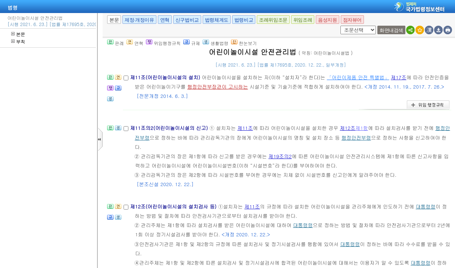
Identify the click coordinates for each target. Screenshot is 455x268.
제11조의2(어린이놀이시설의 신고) (169, 127)
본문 (18, 34)
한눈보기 (244, 43)
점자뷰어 (352, 20)
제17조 (398, 77)
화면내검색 (391, 30)
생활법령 (215, 43)
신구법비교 (187, 20)
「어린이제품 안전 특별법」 (358, 77)
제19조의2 (280, 156)
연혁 (164, 20)
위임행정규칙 (163, 43)
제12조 (347, 127)
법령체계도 (216, 20)
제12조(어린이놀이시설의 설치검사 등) (174, 206)
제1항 (361, 127)
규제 (191, 43)
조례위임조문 (273, 20)
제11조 (245, 127)
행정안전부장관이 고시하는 (217, 86)
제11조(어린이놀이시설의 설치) (166, 77)
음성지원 (327, 20)
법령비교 (243, 20)
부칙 (18, 41)
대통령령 (426, 206)
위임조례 (302, 20)
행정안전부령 (356, 137)
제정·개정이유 (139, 20)
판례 (115, 43)
